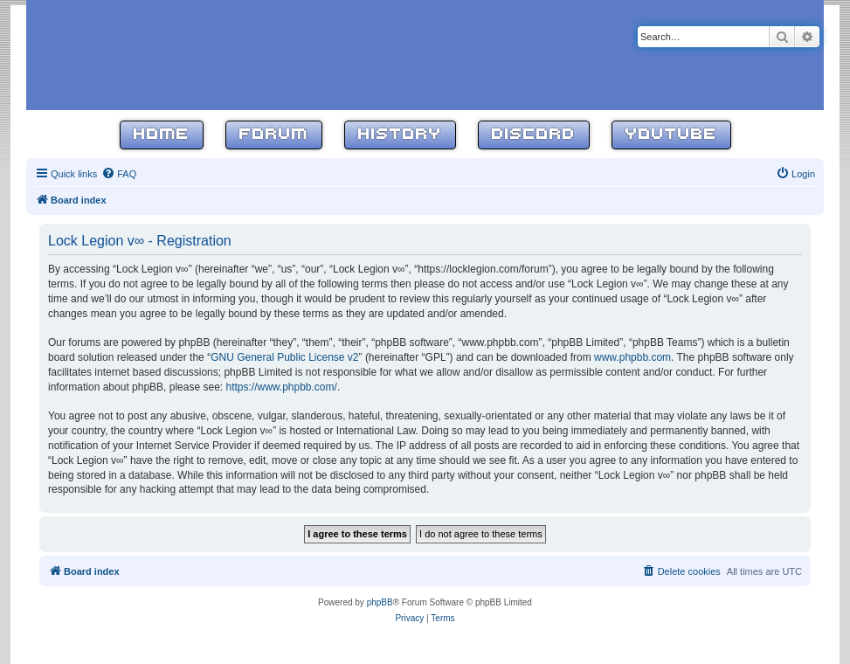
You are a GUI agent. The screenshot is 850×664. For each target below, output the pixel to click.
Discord (534, 135)
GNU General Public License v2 (284, 357)
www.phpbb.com (632, 357)
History (400, 135)
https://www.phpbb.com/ (280, 387)
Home (162, 135)
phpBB (380, 602)
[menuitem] (118, 173)
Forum (273, 135)
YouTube (671, 135)
